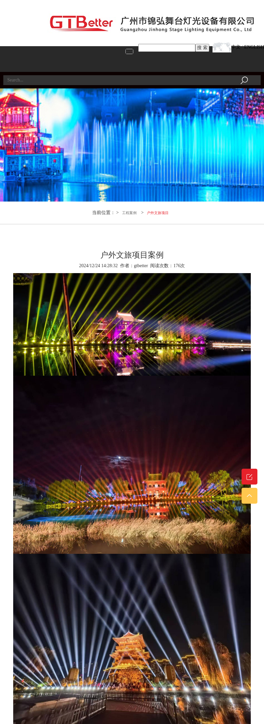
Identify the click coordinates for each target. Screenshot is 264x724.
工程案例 (129, 213)
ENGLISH (254, 47)
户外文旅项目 (158, 213)
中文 (236, 47)
